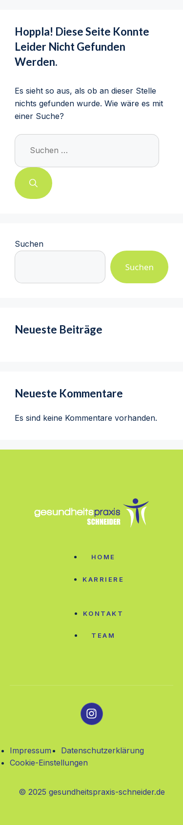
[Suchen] (33, 183)
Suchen (29, 244)
